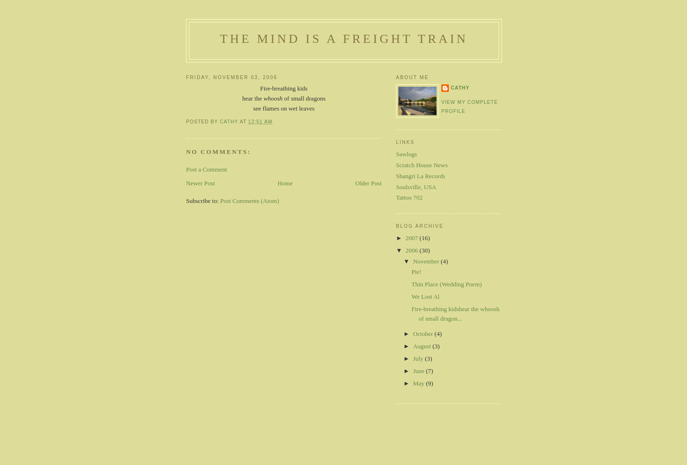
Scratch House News (422, 165)
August (423, 346)
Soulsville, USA (416, 187)
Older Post (368, 183)
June (419, 370)
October (424, 333)
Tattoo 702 (409, 197)
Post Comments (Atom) (250, 200)
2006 (412, 250)
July (419, 358)
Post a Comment (206, 169)
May (419, 383)
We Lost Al (425, 296)
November (427, 261)
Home (285, 183)
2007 (412, 238)
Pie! (416, 271)
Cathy (460, 88)
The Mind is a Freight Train (344, 39)
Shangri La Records (420, 176)
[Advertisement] (343, 442)
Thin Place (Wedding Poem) (446, 284)
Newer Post (200, 183)
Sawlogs (406, 154)
